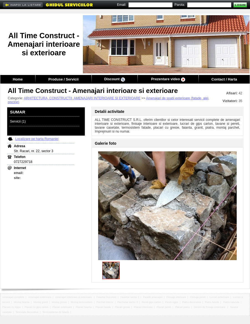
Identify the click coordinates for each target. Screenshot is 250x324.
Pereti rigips (171, 302)
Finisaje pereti (198, 297)
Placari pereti (164, 307)
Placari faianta (84, 307)
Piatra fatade (212, 302)
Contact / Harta (224, 79)
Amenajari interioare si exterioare (74, 297)
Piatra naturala (231, 302)
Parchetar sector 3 (127, 302)
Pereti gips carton (151, 302)
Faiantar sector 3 (129, 297)
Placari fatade (103, 307)
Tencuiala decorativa (27, 312)
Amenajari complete (13, 297)
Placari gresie (122, 307)
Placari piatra (182, 307)
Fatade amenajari (152, 297)
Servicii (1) (18, 121)
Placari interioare (143, 307)
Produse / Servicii (63, 79)
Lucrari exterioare (219, 297)
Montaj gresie (59, 302)
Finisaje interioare (176, 297)
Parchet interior (104, 302)
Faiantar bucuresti (106, 297)
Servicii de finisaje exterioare (210, 307)
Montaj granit (41, 302)
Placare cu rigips (11, 307)
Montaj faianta (22, 302)
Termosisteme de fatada (55, 312)
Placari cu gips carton (37, 307)
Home (18, 79)
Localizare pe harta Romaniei (36, 139)
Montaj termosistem (82, 302)
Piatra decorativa (191, 302)
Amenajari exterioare (39, 297)
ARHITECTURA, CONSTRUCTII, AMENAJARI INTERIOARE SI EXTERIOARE (82, 98)
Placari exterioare (62, 307)
